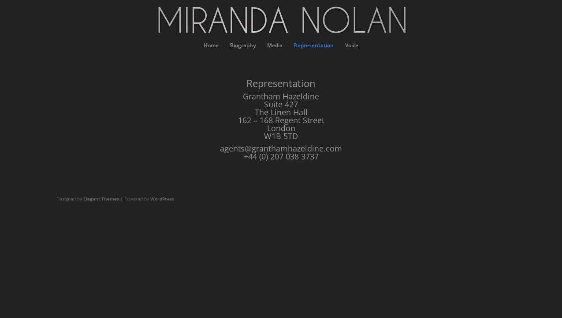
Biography (243, 45)
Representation (314, 45)
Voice (351, 45)
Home (211, 45)
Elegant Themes (101, 199)
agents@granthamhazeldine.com (281, 148)
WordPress (162, 199)
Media (275, 45)
